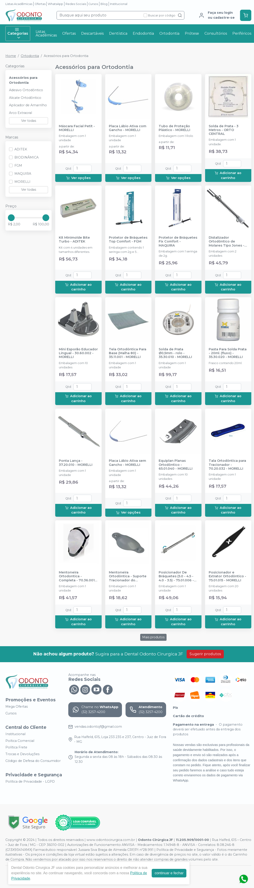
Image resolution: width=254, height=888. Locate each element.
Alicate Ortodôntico (25, 98)
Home (10, 56)
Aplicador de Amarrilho (28, 105)
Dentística (118, 33)
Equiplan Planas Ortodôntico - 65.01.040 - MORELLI (175, 465)
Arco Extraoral (20, 113)
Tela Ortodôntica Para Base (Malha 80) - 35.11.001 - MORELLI (127, 353)
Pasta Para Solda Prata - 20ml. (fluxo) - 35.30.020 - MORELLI (228, 353)
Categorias (17, 33)
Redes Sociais (76, 4)
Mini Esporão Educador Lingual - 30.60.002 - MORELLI (78, 353)
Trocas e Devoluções (22, 754)
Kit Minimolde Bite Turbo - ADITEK (74, 239)
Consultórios (215, 33)
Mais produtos (153, 637)
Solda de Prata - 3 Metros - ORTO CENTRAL (223, 130)
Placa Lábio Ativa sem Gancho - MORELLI (127, 463)
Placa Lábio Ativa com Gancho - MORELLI (127, 128)
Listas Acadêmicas (18, 4)
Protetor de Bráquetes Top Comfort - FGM (128, 239)
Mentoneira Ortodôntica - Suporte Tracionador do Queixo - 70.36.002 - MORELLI (127, 576)
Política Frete (16, 747)
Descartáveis (92, 33)
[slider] (11, 217)
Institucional (118, 4)
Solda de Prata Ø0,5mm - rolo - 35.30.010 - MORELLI (175, 353)
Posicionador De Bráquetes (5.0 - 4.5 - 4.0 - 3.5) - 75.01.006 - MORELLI (176, 576)
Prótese (192, 33)
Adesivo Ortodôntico (26, 90)
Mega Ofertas (16, 707)
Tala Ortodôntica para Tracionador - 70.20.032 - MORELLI (227, 465)
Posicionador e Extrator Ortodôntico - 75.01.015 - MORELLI (227, 576)
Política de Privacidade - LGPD (30, 781)
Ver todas (28, 121)
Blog (104, 4)
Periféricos (241, 33)
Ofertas (40, 4)
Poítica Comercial (19, 741)
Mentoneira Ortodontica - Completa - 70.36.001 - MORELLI (78, 576)
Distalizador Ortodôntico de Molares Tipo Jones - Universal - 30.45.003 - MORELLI (227, 241)
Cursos (93, 4)
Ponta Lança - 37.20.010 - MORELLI (75, 463)
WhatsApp (55, 4)
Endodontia (143, 33)
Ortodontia (169, 33)
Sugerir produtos (205, 654)
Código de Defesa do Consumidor (33, 761)
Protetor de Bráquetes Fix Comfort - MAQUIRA (178, 241)
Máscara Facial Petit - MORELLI (77, 128)
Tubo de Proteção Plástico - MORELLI (174, 128)
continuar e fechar (169, 873)
